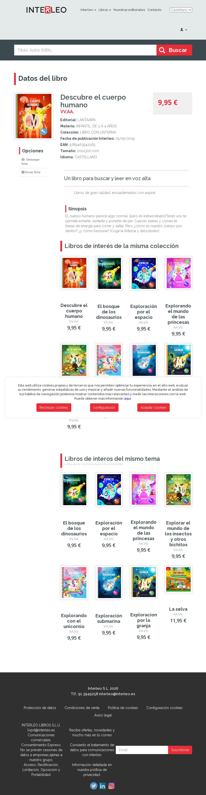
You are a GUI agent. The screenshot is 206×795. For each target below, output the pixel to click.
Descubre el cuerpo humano (74, 311)
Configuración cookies (164, 708)
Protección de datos (40, 708)
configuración (104, 408)
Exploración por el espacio (143, 312)
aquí (127, 398)
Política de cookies (123, 708)
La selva (178, 609)
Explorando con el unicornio (74, 621)
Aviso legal (103, 715)
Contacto (154, 10)
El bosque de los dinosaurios (109, 312)
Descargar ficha (31, 161)
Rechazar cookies (54, 408)
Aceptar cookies (153, 408)
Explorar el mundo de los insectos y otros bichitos (178, 533)
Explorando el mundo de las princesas (178, 314)
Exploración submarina (108, 618)
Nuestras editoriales (129, 10)
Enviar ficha (31, 172)
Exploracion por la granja (143, 620)
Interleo (88, 10)
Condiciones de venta (82, 708)
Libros (105, 10)
